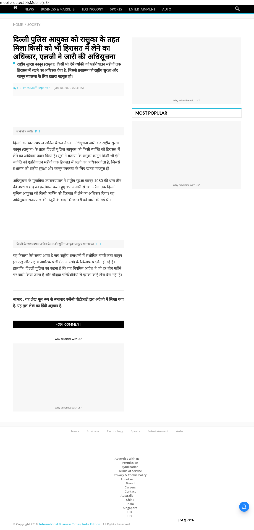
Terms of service (130, 471)
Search (237, 8)
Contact (130, 491)
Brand (130, 483)
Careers (130, 487)
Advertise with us (127, 458)
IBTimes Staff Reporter (34, 88)
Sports (116, 9)
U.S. (130, 516)
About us (127, 479)
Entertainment (142, 9)
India (130, 504)
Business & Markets (58, 9)
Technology (92, 9)
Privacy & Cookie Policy (130, 475)
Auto (166, 9)
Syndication (130, 467)
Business (92, 431)
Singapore (130, 508)
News (29, 9)
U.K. (130, 512)
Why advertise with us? (68, 338)
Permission (130, 463)
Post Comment (68, 324)
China (130, 500)
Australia (126, 495)
